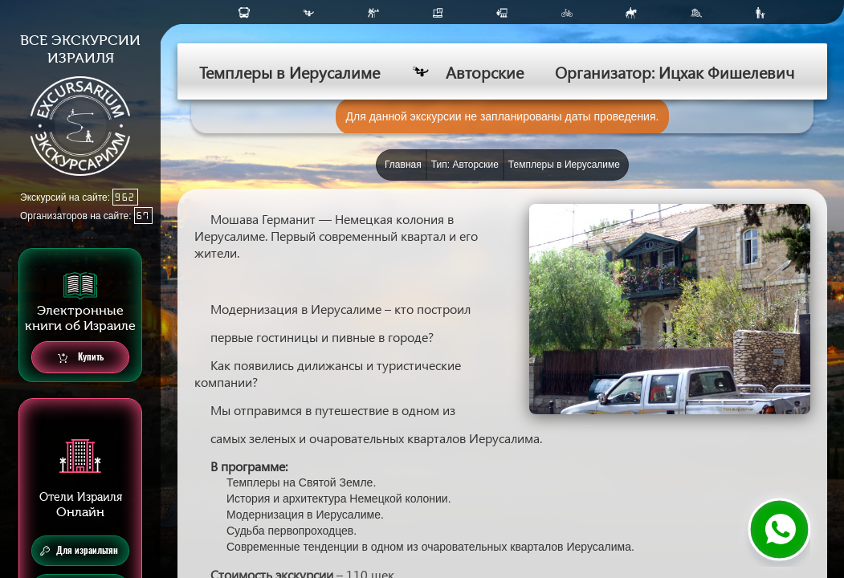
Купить (81, 357)
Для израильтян (79, 550)
